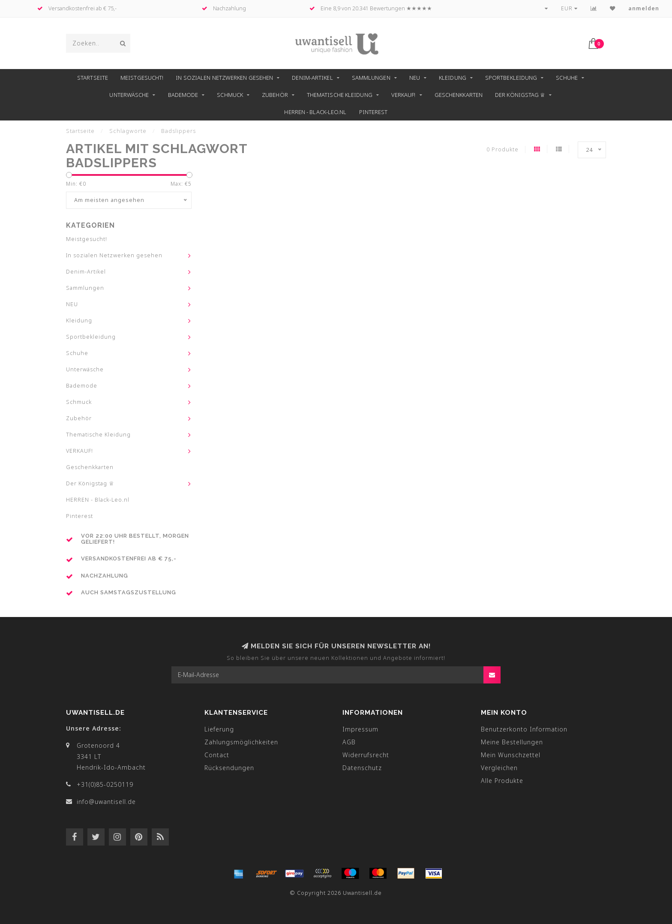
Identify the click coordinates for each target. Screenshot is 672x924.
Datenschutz (362, 768)
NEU (414, 77)
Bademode (183, 95)
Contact (216, 755)
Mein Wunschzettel (510, 755)
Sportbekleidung (511, 77)
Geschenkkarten (459, 95)
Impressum (360, 729)
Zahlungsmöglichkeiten (241, 742)
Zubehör (275, 95)
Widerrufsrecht (365, 755)
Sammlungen (371, 77)
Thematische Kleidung (339, 95)
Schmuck (230, 95)
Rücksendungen (229, 768)
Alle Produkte (502, 781)
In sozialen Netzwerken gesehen (224, 77)
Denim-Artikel (312, 77)
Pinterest (373, 112)
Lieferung (219, 729)
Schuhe (567, 77)
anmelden (643, 8)
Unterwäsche (129, 95)
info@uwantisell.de (106, 802)
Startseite (92, 77)
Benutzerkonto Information (524, 729)
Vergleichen (499, 768)
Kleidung (452, 77)
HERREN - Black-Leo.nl (315, 112)
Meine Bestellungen (512, 742)
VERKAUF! (403, 95)
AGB (349, 742)
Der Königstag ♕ (520, 95)
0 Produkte (502, 149)
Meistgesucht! (141, 77)
